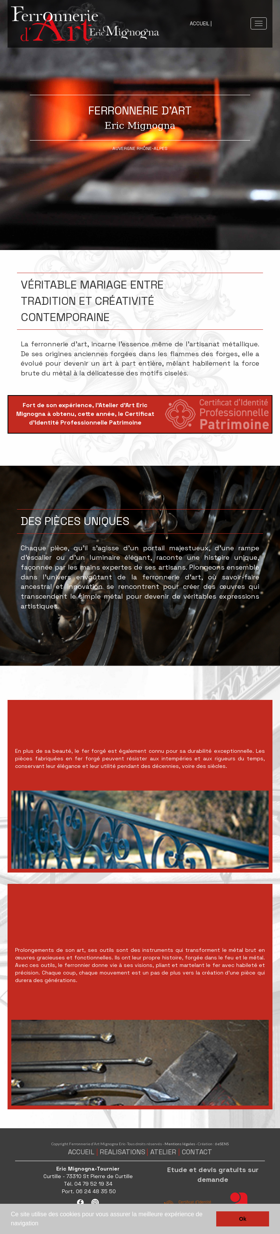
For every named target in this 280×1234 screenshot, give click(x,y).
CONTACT (197, 1152)
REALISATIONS (122, 1152)
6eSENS (222, 1143)
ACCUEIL (81, 1152)
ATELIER (163, 1152)
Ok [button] (242, 1219)
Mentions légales (180, 1143)
